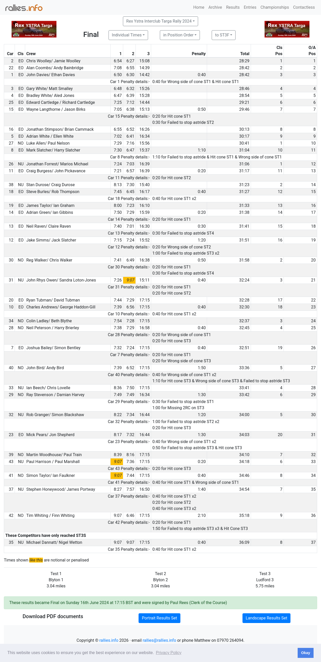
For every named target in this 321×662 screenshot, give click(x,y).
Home (198, 7)
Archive (215, 7)
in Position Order (178, 35)
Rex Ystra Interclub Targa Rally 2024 (159, 21)
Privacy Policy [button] (168, 652)
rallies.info (108, 640)
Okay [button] (305, 653)
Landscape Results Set (266, 618)
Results (233, 7)
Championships (274, 7)
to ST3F (222, 35)
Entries (250, 7)
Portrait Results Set (159, 618)
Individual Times (127, 35)
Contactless (304, 7)
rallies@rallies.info (159, 640)
